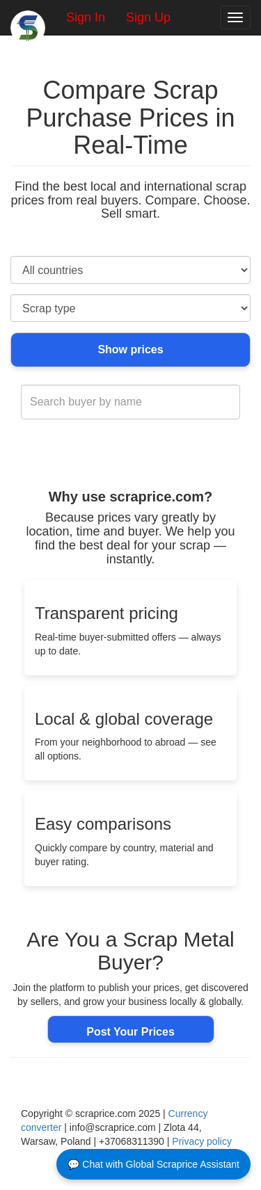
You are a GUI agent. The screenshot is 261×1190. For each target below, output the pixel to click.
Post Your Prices (130, 1032)
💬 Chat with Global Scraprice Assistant (153, 1164)
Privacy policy (202, 1141)
